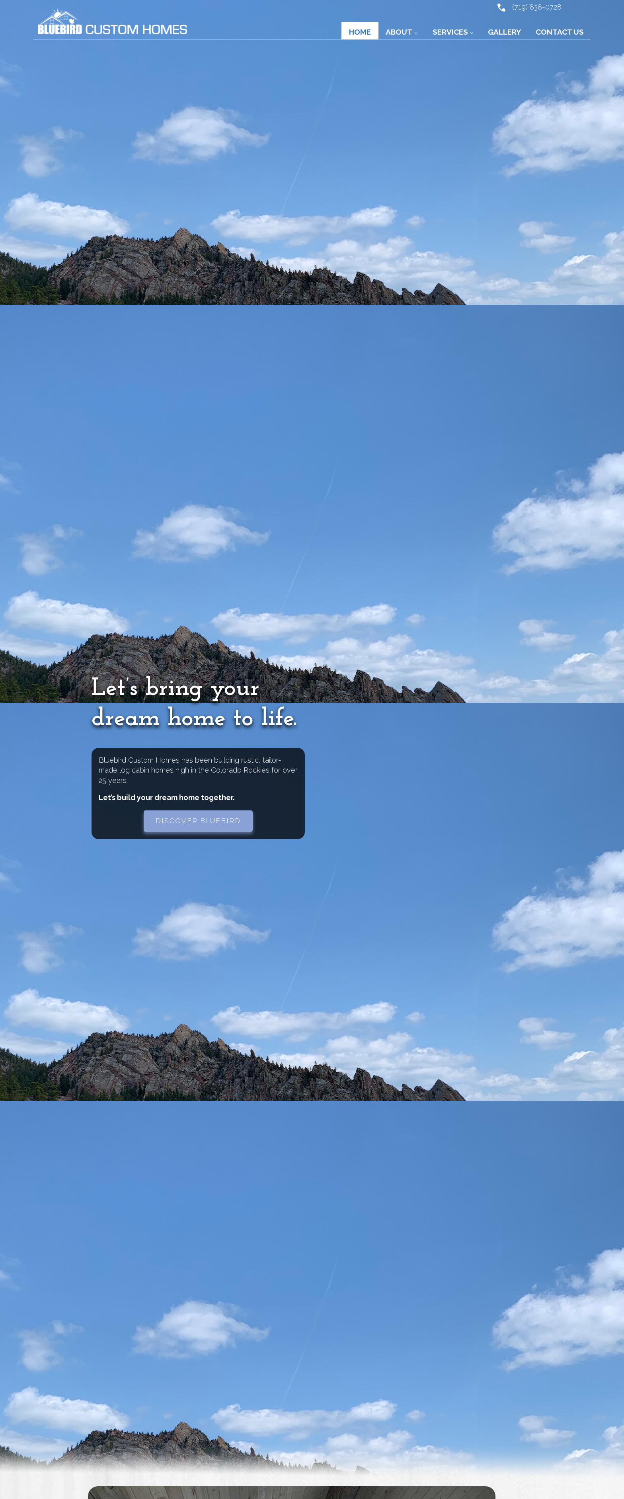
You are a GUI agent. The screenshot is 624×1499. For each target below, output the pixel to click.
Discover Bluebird (198, 821)
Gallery (504, 31)
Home (360, 31)
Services (450, 31)
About (399, 31)
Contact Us (560, 31)
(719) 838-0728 (529, 7)
